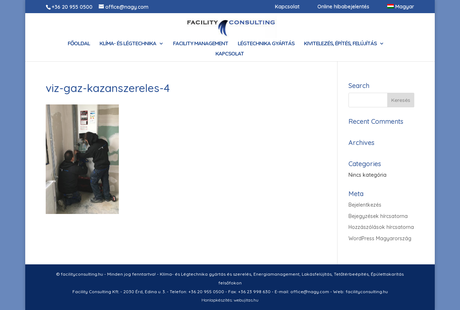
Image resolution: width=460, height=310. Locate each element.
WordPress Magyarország (379, 238)
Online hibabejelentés (343, 7)
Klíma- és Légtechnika (127, 44)
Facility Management (200, 44)
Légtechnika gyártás (266, 44)
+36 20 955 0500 (72, 7)
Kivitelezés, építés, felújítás (340, 44)
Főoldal (79, 44)
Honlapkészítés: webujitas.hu (230, 300)
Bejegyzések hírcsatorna (378, 216)
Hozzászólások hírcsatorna (381, 227)
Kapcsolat (287, 7)
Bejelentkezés (364, 205)
